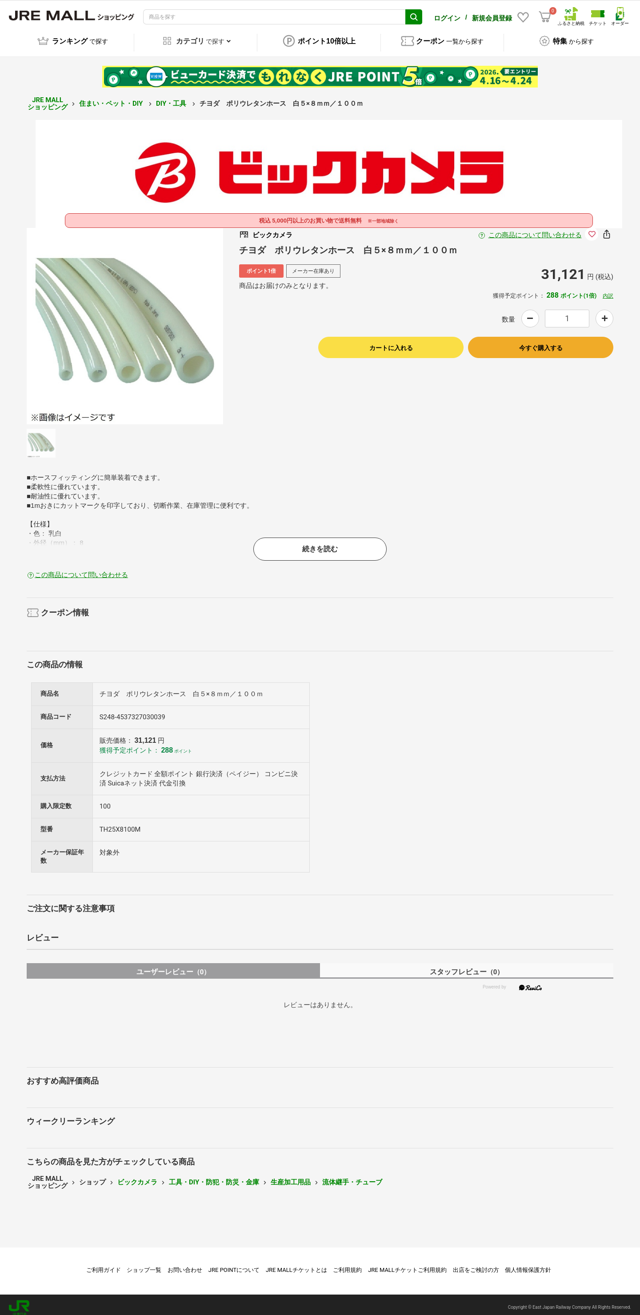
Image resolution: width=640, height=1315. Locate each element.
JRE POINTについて (234, 1263)
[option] (125, 320)
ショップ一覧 (144, 1263)
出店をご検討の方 (476, 1263)
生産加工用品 (291, 1176)
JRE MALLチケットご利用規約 (407, 1263)
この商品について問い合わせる (535, 229)
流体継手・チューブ (352, 1176)
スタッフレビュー (467, 965)
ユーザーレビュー (173, 965)
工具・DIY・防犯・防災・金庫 (214, 1176)
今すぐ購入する (541, 341)
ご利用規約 (347, 1263)
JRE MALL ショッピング (48, 97)
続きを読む (320, 542)
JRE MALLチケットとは (296, 1263)
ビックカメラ (137, 1176)
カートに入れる (391, 341)
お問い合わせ (185, 1263)
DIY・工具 (172, 97)
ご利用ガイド (103, 1263)
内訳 (608, 290)
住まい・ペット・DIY (111, 97)
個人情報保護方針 (528, 1263)
